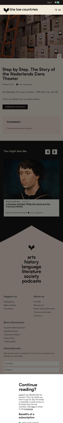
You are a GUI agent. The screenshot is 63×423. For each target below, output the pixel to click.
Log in (21, 395)
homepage (28, 409)
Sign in (49, 2)
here (33, 407)
